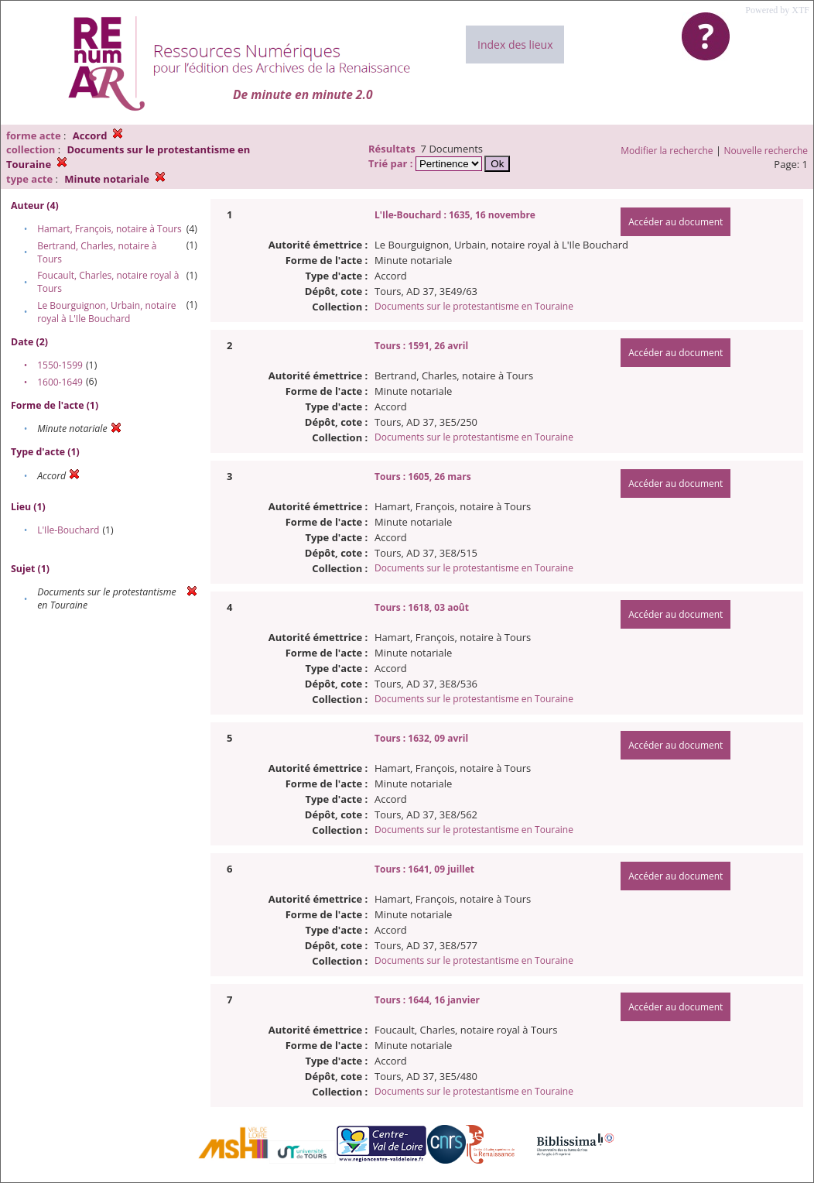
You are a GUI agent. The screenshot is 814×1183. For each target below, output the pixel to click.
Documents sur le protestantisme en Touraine (474, 306)
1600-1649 (60, 382)
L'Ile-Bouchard (68, 530)
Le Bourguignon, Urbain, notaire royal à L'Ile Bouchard (106, 312)
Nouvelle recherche (766, 150)
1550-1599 (60, 365)
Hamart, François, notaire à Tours (109, 228)
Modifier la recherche (667, 150)
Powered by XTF (777, 10)
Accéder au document (675, 221)
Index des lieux (514, 44)
